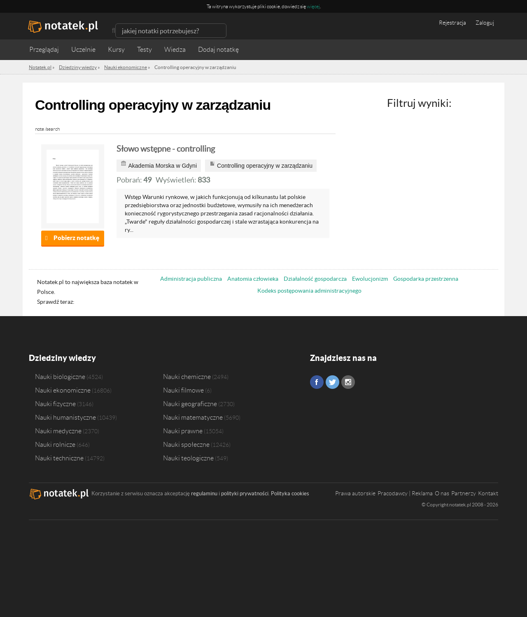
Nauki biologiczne (60, 376)
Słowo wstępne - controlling (166, 148)
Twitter (332, 382)
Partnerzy (463, 493)
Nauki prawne (183, 430)
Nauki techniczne (59, 458)
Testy (144, 49)
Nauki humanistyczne (65, 417)
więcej (313, 6)
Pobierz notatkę (76, 237)
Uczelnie (83, 49)
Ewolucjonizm (370, 278)
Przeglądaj (44, 49)
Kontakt (488, 493)
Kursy (116, 49)
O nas (442, 493)
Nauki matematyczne (193, 417)
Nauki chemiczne (187, 376)
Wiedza (175, 49)
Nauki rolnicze (55, 444)
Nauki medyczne (58, 430)
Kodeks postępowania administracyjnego (309, 290)
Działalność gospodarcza (315, 278)
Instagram (348, 382)
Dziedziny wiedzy (62, 358)
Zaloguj (485, 22)
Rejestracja (452, 22)
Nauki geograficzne (190, 403)
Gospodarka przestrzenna (425, 278)
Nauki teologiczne (188, 458)
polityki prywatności (244, 493)
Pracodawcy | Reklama (405, 493)
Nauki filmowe (183, 390)
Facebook (317, 382)
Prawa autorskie (355, 493)
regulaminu (204, 493)
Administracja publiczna (191, 278)
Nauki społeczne (186, 444)
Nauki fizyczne (55, 403)
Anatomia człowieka (252, 278)
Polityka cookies (290, 493)
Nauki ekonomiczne (63, 390)
